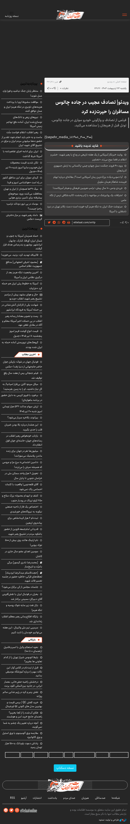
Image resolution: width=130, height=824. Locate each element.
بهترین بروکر (41, 755)
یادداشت (52, 798)
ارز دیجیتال (27, 755)
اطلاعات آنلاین (69, 14)
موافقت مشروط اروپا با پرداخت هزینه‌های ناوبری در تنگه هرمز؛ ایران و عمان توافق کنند (23, 106)
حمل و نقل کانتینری (84, 755)
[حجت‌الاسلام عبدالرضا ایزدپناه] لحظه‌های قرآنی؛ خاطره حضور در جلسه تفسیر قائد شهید (22, 577)
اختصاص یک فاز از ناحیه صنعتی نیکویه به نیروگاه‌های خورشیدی (23, 509)
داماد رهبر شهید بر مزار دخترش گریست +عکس (24, 217)
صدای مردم (69, 798)
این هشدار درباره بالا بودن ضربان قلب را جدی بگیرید (23, 427)
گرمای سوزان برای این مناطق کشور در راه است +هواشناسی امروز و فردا (22, 180)
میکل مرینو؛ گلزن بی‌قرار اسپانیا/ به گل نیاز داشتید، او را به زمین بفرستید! (22, 386)
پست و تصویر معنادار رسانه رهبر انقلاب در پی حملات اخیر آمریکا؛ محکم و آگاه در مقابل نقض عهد (22, 320)
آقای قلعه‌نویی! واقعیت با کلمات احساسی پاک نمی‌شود (23, 486)
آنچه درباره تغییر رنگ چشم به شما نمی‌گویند (22, 725)
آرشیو (24, 798)
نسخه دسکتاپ (65, 768)
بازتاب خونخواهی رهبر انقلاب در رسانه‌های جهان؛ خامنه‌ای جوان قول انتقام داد (24, 440)
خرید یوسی (102, 755)
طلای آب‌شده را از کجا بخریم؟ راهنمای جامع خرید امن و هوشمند (24, 715)
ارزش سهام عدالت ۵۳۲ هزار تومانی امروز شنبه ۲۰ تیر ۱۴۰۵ (22, 408)
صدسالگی (100, 798)
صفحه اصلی (121, 82)
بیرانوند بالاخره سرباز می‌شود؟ (22, 417)
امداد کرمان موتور (119, 755)
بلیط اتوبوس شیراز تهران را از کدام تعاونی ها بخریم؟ (23, 659)
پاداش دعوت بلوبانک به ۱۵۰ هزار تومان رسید (23, 745)
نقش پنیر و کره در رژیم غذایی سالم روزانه (22, 694)
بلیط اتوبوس (12, 755)
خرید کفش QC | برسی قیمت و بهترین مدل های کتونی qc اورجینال (23, 704)
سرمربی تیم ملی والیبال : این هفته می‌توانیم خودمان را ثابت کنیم (22, 630)
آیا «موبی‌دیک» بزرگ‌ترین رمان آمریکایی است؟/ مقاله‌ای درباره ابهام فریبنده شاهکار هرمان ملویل (90, 179)
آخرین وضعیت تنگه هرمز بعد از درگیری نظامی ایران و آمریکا (24, 274)
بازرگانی (32, 640)
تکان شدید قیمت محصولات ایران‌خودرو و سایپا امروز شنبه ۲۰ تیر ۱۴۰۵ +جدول (24, 167)
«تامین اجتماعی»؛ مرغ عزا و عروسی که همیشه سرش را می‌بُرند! (22, 464)
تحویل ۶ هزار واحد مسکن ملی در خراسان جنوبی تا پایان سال (23, 475)
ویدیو (109, 82)
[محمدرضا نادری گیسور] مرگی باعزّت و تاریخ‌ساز (24, 564)
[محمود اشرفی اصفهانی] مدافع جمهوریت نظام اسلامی (24, 264)
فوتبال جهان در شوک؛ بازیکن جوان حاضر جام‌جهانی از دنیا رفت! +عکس (22, 364)
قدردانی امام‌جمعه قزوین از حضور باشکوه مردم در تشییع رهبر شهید (23, 531)
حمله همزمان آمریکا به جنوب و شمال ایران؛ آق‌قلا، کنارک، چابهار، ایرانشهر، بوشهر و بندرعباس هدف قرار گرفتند (22, 242)
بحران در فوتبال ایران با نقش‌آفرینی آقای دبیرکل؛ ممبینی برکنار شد (22, 596)
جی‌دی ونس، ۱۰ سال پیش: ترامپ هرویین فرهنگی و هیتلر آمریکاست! (88, 188)
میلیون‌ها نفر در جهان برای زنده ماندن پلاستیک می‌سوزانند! (24, 453)
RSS (12, 798)
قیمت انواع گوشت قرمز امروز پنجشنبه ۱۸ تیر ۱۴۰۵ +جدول (25, 333)
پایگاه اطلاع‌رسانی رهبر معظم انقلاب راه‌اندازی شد (22, 618)
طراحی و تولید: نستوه (113, 820)
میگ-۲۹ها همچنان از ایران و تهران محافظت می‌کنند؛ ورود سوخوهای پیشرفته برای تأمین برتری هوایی (22, 193)
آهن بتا (69, 755)
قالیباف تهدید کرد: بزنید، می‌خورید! (19, 255)
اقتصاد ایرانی (56, 755)
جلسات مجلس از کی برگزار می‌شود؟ (20, 587)
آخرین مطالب (29, 354)
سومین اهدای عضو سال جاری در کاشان (23, 553)
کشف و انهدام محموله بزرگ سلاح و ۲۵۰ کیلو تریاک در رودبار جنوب (22, 498)
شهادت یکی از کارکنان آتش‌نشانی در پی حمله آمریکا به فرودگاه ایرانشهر (22, 307)
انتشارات (37, 798)
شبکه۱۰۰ (116, 798)
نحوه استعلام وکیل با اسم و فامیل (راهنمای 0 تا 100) (23, 649)
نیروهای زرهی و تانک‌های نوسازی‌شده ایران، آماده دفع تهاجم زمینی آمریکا (24, 121)
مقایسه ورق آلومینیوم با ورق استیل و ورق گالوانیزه (22, 735)
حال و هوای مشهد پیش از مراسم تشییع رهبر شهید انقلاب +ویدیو (23, 296)
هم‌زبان (85, 798)
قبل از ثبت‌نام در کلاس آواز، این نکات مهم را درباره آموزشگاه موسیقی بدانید (24, 671)
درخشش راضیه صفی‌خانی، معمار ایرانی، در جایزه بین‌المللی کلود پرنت (23, 684)
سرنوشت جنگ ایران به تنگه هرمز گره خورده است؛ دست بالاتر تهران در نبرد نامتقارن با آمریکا (87, 209)
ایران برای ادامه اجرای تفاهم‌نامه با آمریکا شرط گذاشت (22, 153)
